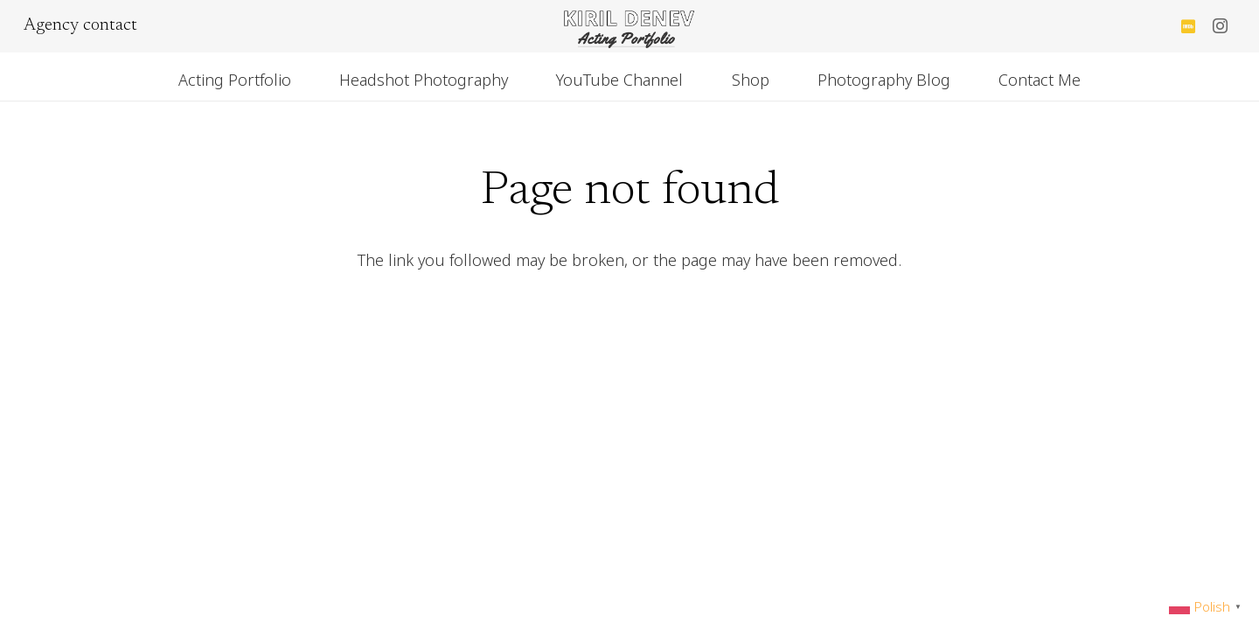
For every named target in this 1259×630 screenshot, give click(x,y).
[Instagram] (1219, 26)
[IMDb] (1188, 26)
